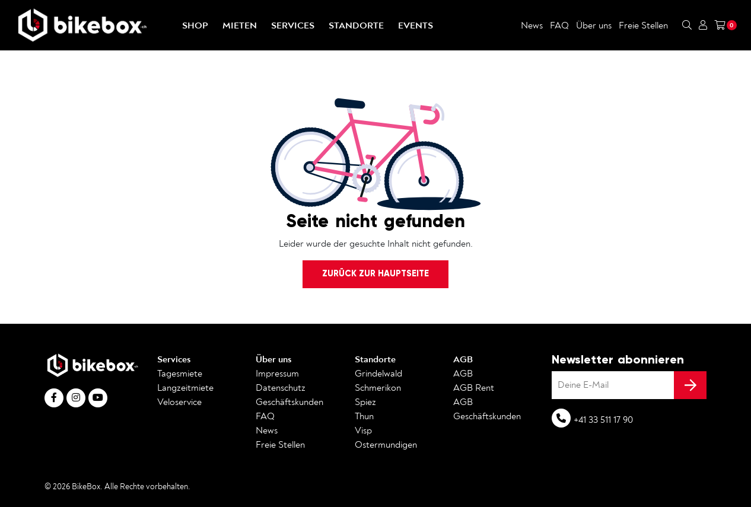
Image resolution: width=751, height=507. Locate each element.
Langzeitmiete (185, 388)
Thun (364, 416)
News (532, 25)
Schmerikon (378, 388)
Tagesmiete (179, 374)
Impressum (277, 374)
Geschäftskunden (289, 402)
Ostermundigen (386, 445)
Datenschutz (281, 388)
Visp (363, 430)
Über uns (594, 25)
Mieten (239, 25)
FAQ (559, 25)
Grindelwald (378, 374)
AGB (463, 359)
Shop (195, 25)
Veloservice (179, 402)
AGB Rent (473, 388)
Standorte (356, 25)
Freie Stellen (643, 25)
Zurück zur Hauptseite (375, 273)
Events (415, 25)
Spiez (365, 402)
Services (292, 25)
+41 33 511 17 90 (603, 420)
